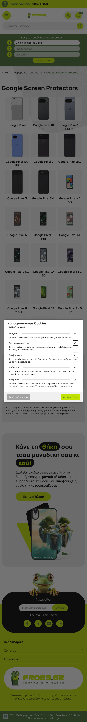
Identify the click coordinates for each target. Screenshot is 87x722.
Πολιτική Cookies (16, 326)
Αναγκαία (14, 333)
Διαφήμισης (15, 355)
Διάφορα (14, 379)
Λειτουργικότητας (19, 342)
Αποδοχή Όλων (70, 397)
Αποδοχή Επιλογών (18, 397)
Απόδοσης (14, 367)
